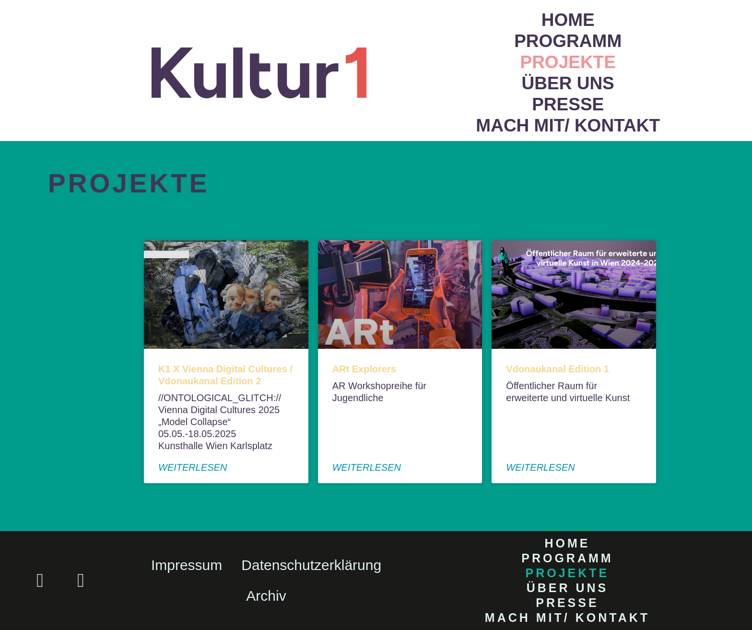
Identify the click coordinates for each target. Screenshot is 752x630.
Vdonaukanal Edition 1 (557, 369)
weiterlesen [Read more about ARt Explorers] (366, 467)
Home (568, 20)
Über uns (568, 83)
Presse (568, 104)
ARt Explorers (364, 369)
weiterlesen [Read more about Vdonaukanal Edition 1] (540, 467)
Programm (568, 41)
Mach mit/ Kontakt (568, 125)
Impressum (186, 565)
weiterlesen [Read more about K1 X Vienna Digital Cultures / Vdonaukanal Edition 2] (192, 467)
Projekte (567, 62)
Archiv (266, 596)
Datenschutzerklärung (311, 565)
